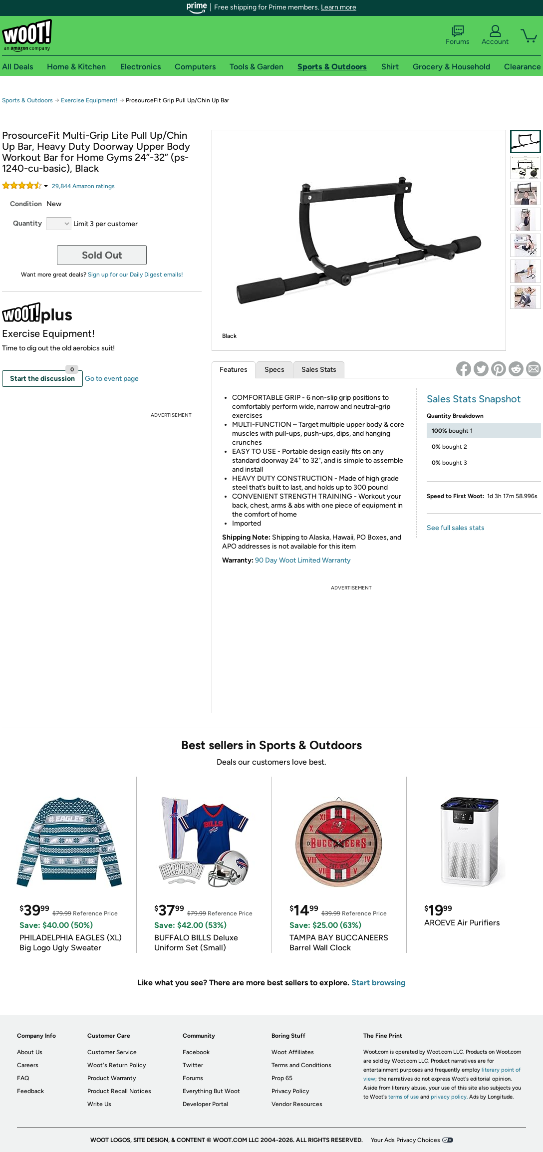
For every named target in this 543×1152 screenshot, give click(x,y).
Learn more (338, 7)
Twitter (193, 1065)
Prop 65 (282, 1078)
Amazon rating (83, 186)
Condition (26, 204)
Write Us (99, 1104)
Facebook (196, 1052)
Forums (458, 35)
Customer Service (112, 1052)
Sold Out (102, 255)
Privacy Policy (290, 1091)
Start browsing (378, 982)
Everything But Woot (211, 1091)
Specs (274, 369)
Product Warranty (111, 1078)
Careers (27, 1065)
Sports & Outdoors (27, 100)
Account (495, 35)
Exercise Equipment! (89, 100)
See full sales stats (456, 528)
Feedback (30, 1091)
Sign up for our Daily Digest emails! (135, 274)
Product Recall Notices (119, 1091)
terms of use (403, 1097)
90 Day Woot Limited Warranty (303, 560)
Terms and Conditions (301, 1065)
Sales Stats (318, 369)
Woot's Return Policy (116, 1065)
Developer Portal (205, 1104)
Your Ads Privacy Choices (405, 1140)
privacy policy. (449, 1097)
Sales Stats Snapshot (474, 399)
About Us (29, 1052)
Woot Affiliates (293, 1052)
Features (234, 369)
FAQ (23, 1078)
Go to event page (112, 378)
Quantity (27, 223)
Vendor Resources (297, 1104)
